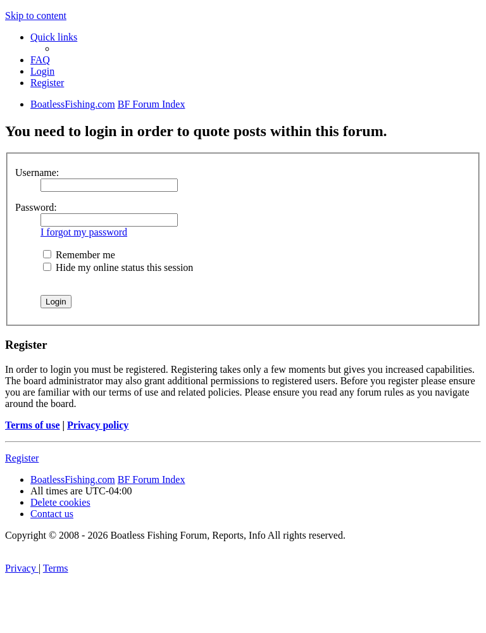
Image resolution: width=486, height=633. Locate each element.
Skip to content (35, 15)
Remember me (79, 254)
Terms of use (32, 425)
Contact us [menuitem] (51, 513)
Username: (37, 172)
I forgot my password (83, 232)
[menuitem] (40, 59)
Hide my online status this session (118, 267)
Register (22, 458)
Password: (36, 207)
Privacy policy (97, 425)
